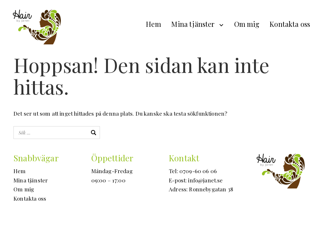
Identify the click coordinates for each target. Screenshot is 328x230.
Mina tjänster (193, 23)
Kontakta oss (289, 23)
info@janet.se (205, 180)
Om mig (246, 23)
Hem (153, 23)
